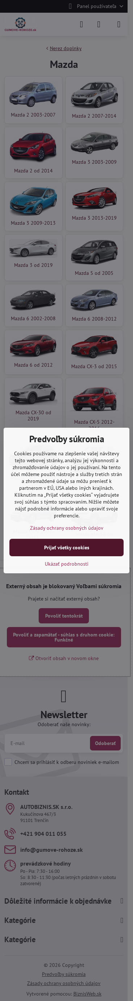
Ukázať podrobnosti (67, 564)
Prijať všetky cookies (66, 547)
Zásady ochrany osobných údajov (66, 528)
